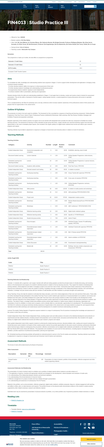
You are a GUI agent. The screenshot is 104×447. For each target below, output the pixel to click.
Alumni (80, 7)
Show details (79, 444)
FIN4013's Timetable (16, 411)
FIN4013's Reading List (17, 400)
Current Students (68, 1)
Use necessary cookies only (91, 437)
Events (88, 1)
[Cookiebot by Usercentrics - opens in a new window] (9, 444)
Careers (54, 1)
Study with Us (50, 7)
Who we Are (40, 7)
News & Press (82, 1)
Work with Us (71, 7)
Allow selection (91, 432)
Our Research (61, 7)
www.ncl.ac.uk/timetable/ (28, 409)
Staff (75, 1)
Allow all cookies (91, 428)
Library (59, 1)
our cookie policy (53, 433)
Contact (94, 1)
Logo (14, 7)
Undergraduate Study (15, 1)
